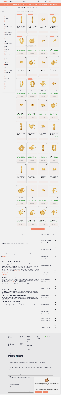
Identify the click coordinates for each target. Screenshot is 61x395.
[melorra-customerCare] (35, 1)
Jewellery (9, 361)
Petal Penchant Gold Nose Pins (45, 288)
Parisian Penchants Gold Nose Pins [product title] (21, 26)
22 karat (22, 11)
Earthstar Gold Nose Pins (44, 329)
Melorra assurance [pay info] (38, 338)
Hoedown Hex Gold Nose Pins (45, 318)
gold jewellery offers (7, 285)
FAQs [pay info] (37, 336)
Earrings (9, 366)
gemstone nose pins (17, 270)
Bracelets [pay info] (21, 346)
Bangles (9, 379)
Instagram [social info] (28, 348)
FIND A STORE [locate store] (47, 344)
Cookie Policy (49, 387)
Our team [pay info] (9, 343)
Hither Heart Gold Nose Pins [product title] (53, 47)
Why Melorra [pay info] (10, 337)
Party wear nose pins (5, 258)
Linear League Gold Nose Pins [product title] (54, 133)
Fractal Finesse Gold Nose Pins (45, 251)
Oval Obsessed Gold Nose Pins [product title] (32, 69)
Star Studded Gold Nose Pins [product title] (43, 90)
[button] (23, 1)
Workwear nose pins (5, 256)
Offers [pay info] (20, 337)
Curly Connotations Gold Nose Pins (46, 249)
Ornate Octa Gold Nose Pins (45, 274)
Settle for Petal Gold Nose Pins (45, 281)
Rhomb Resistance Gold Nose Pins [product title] (54, 26)
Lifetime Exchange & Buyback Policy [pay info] (30, 339)
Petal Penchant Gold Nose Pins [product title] (32, 133)
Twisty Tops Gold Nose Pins (45, 267)
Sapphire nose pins (5, 276)
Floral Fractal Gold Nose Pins (45, 297)
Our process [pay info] (10, 342)
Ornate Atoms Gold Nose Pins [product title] (21, 69)
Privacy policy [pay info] (29, 336)
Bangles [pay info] (21, 345)
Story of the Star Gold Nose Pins (45, 320)
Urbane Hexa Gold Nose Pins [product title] (21, 197)
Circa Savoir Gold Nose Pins (45, 304)
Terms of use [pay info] (29, 337)
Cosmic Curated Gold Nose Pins (45, 242)
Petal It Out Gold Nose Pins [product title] (42, 26)
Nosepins (9, 383)
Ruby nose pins (4, 274)
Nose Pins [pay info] (21, 342)
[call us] (49, 337)
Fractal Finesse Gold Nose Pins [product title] (32, 47)
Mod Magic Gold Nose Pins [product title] (42, 47)
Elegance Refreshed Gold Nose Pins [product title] (54, 69)
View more (38, 228)
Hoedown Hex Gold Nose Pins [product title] (43, 197)
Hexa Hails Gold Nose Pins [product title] (31, 176)
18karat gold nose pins (11, 281)
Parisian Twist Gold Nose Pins (45, 279)
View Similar (21, 32)
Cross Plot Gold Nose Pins (45, 325)
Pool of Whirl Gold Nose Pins (45, 311)
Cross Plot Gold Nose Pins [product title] (31, 219)
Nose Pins (27, 11)
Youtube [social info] (28, 349)
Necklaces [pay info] (21, 343)
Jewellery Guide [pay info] (10, 338)
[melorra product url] (21, 20)
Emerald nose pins (5, 272)
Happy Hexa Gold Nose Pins (45, 295)
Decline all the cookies (53, 392)
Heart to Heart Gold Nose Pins (45, 290)
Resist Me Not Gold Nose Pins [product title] (32, 90)
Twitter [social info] (28, 350)
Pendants (9, 376)
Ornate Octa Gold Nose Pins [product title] (53, 90)
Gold (31, 11)
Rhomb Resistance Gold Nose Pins (46, 247)
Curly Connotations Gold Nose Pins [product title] (21, 47)
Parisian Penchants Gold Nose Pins (46, 240)
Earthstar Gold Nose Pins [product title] (53, 219)
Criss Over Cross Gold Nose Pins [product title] (21, 133)
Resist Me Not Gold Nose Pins (45, 270)
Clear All (18, 11)
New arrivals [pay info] (21, 336)
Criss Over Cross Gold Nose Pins (45, 286)
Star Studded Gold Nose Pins (45, 272)
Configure (45, 392)
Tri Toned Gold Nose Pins (44, 309)
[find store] (30, 1)
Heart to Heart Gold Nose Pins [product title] (43, 133)
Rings (9, 369)
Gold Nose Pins (12, 253)
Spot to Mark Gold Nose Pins (45, 302)
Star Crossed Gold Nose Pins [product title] (21, 219)
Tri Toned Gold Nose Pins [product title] (42, 176)
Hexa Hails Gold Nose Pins (45, 306)
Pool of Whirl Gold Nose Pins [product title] (54, 176)
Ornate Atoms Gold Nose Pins (45, 258)
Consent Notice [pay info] (29, 342)
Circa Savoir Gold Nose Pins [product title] (21, 176)
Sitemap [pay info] (38, 339)
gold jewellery (36, 244)
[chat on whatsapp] (45, 337)
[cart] (45, 2)
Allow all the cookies (38, 392)
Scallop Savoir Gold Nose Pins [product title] (43, 219)
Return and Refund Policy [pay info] (29, 341)
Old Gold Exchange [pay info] (11, 344)
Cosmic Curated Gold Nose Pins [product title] (32, 26)
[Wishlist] (42, 2)
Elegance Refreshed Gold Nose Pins (46, 265)
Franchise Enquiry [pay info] (10, 345)
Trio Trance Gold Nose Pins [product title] (31, 197)
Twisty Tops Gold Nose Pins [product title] (21, 90)
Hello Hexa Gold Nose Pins (45, 263)
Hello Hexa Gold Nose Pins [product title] (42, 69)
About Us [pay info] (9, 336)
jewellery (26, 235)
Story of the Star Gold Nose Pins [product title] (54, 197)
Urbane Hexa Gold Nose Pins (45, 313)
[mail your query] (47, 337)
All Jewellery (55, 4)
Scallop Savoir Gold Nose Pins (45, 327)
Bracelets (9, 386)
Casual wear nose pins (6, 259)
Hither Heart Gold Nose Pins (45, 256)
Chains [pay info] (21, 344)
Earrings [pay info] (21, 338)
